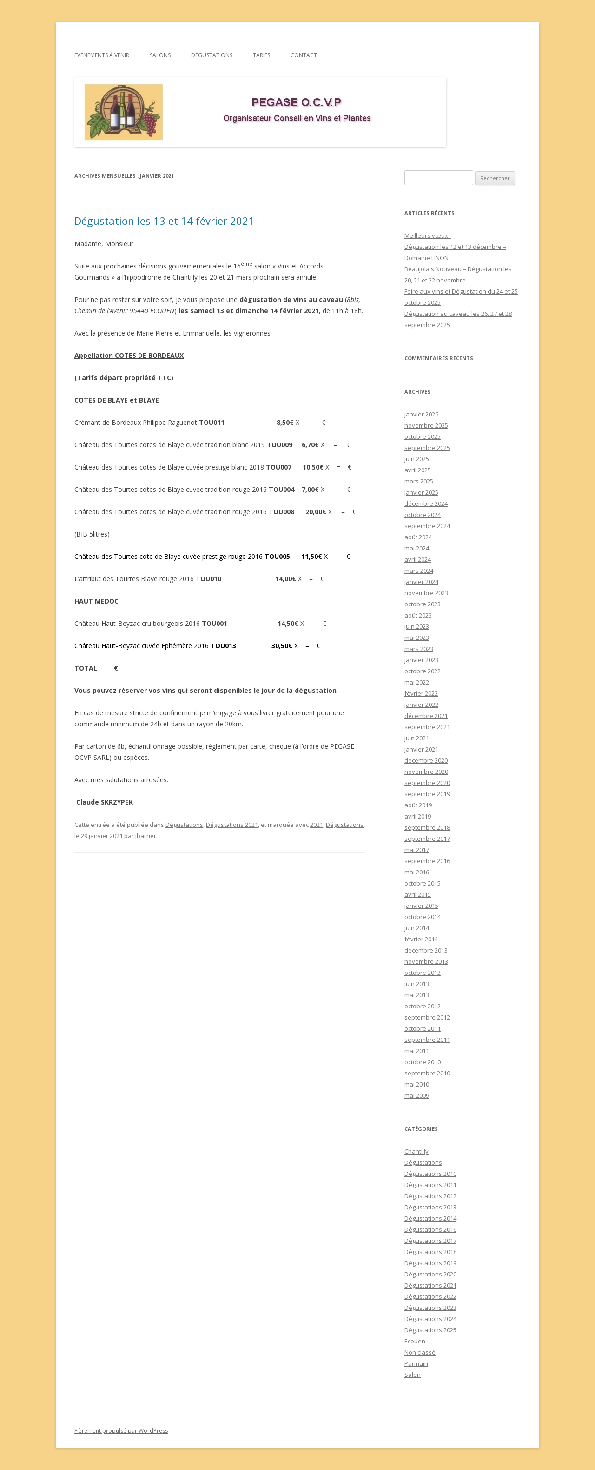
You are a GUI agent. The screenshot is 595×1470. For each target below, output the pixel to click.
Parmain (416, 1363)
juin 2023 (416, 626)
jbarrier (145, 836)
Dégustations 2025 (430, 1330)
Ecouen (414, 1341)
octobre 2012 (422, 1006)
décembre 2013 (426, 950)
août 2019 (418, 805)
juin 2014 (416, 928)
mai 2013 (416, 995)
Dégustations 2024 (430, 1319)
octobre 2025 (422, 436)
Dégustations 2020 (430, 1274)
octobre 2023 (422, 604)
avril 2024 (417, 559)
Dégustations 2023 (430, 1307)
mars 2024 (418, 570)
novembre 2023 (426, 593)
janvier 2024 (421, 581)
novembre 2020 (426, 771)
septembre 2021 (427, 727)
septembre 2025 (427, 447)
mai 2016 (416, 872)
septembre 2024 (427, 526)
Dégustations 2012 (430, 1196)
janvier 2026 (421, 414)
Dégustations (211, 55)
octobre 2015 (422, 883)
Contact (304, 55)
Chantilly (416, 1151)
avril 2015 (417, 894)
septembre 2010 (427, 1073)
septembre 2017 (427, 838)
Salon (412, 1374)
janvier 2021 (421, 749)
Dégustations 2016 (430, 1229)
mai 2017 (416, 850)
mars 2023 (418, 648)
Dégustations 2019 (430, 1263)
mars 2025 (418, 481)
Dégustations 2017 (430, 1240)
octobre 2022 (422, 671)
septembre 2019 (427, 794)
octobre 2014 (422, 917)
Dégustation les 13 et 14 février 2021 (164, 221)
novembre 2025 (426, 425)
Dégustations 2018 (430, 1252)
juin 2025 (416, 459)
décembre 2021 (426, 716)
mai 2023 (416, 637)
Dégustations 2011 (430, 1185)
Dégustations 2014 (430, 1218)
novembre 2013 (426, 961)
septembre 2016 (427, 861)
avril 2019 (417, 816)
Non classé (420, 1352)
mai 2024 (416, 548)
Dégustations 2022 (430, 1296)
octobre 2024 (422, 514)
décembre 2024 (426, 503)
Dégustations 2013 (430, 1207)
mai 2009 (416, 1095)
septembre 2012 (427, 1017)
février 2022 (421, 693)
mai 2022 (416, 682)
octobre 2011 (422, 1028)
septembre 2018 (427, 827)
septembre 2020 (427, 783)
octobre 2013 (422, 972)
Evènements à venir (101, 55)
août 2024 (418, 537)
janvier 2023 (421, 660)
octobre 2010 (422, 1062)
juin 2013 (416, 984)
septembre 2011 (427, 1039)
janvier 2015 (421, 905)
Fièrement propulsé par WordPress (121, 1431)
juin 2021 (416, 738)
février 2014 (421, 939)
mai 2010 (416, 1084)
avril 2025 (417, 470)
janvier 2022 (421, 704)
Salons (160, 55)
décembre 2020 (426, 760)
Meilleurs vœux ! (427, 235)
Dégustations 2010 (430, 1173)
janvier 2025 (421, 492)
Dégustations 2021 (232, 824)
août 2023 (418, 615)
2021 (316, 824)
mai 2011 (416, 1051)
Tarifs (261, 55)
